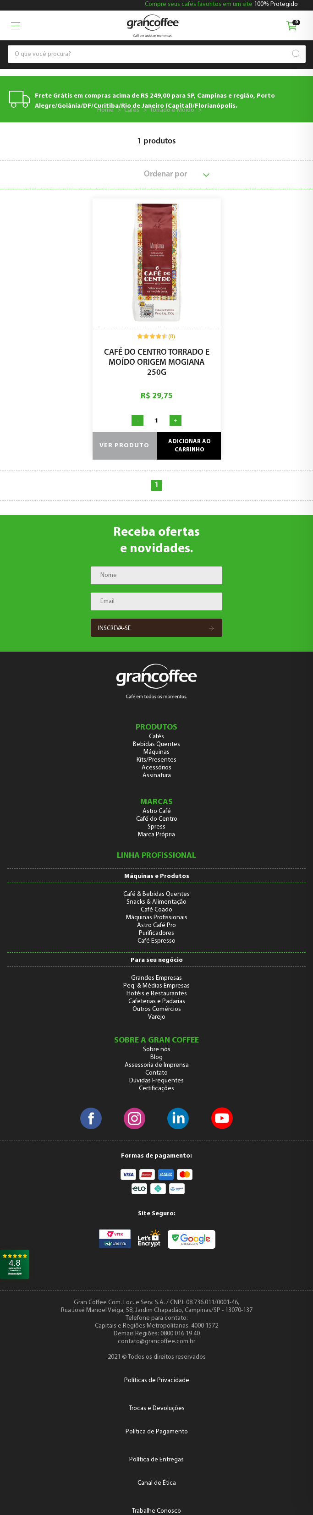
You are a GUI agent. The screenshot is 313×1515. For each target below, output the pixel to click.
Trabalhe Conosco (156, 1511)
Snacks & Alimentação (156, 902)
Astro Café (157, 811)
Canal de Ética (156, 1483)
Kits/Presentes (156, 760)
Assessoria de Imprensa (157, 1065)
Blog (156, 1057)
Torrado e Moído (172, 110)
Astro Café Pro (156, 925)
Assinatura (157, 775)
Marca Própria (156, 834)
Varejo (156, 1017)
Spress (156, 826)
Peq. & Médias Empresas (156, 986)
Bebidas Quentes (156, 744)
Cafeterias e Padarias (156, 1001)
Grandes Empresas (156, 978)
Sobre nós (156, 1049)
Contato (156, 1073)
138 (210, 110)
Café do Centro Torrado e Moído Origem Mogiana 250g (156, 362)
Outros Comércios (156, 1009)
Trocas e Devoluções (157, 1408)
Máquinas (156, 752)
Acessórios (156, 767)
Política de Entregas (156, 1459)
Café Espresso (156, 941)
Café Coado (156, 909)
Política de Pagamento (157, 1431)
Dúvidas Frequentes (156, 1080)
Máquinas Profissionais (156, 917)
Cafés (131, 110)
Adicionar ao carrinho (189, 446)
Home (105, 110)
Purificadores (156, 933)
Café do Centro (156, 819)
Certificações (156, 1088)
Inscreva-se (156, 628)
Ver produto (124, 445)
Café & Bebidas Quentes (156, 894)
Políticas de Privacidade (156, 1380)
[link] (15, 1264)
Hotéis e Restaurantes (156, 993)
